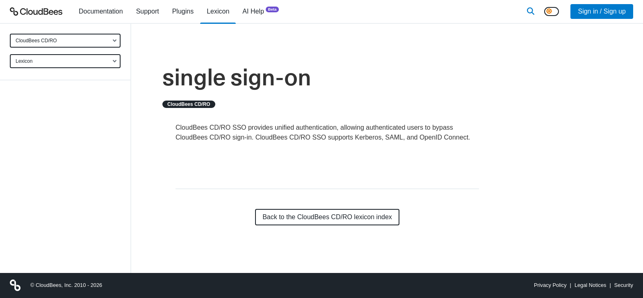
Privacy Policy (550, 285)
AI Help (260, 11)
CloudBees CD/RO (36, 41)
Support (147, 11)
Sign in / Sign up (602, 11)
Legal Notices (591, 285)
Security (623, 285)
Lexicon (24, 61)
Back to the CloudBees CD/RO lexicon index (327, 216)
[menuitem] (101, 11)
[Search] (531, 11)
